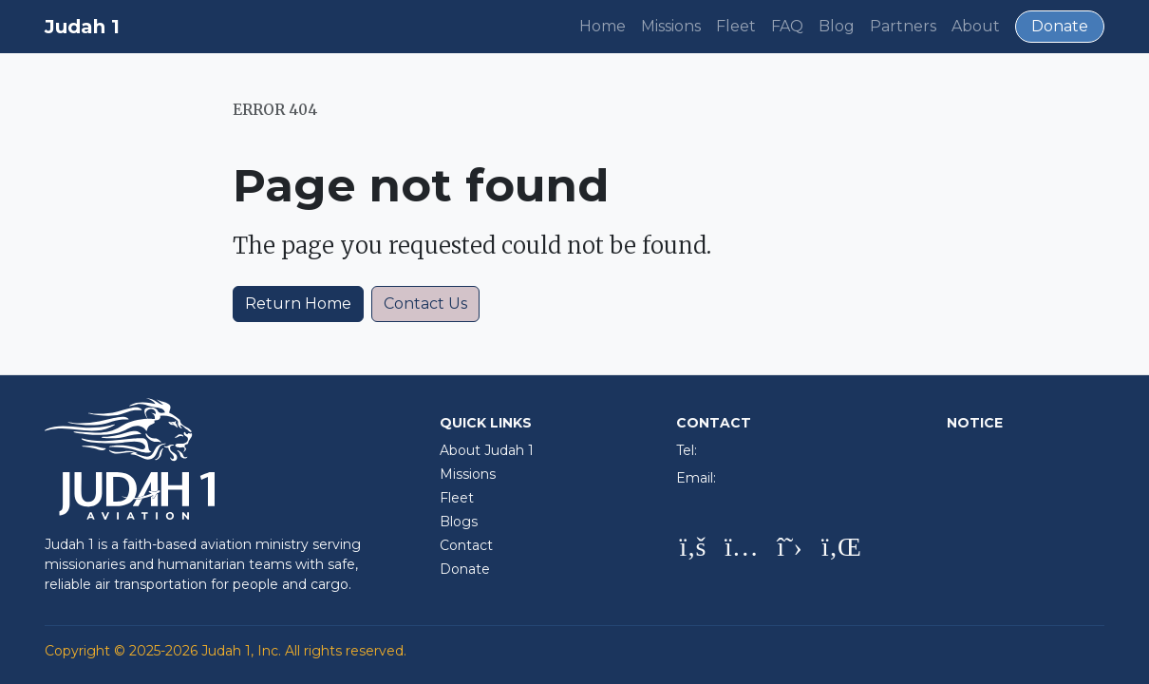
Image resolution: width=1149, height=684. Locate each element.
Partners (903, 26)
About (975, 26)
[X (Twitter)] (789, 548)
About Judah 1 (487, 450)
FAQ (787, 26)
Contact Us (425, 303)
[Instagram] (741, 548)
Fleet (736, 26)
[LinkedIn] (838, 548)
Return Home (298, 303)
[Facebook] (692, 548)
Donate (1059, 26)
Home (602, 26)
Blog (837, 26)
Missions (671, 26)
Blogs (459, 521)
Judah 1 (82, 26)
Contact (466, 545)
